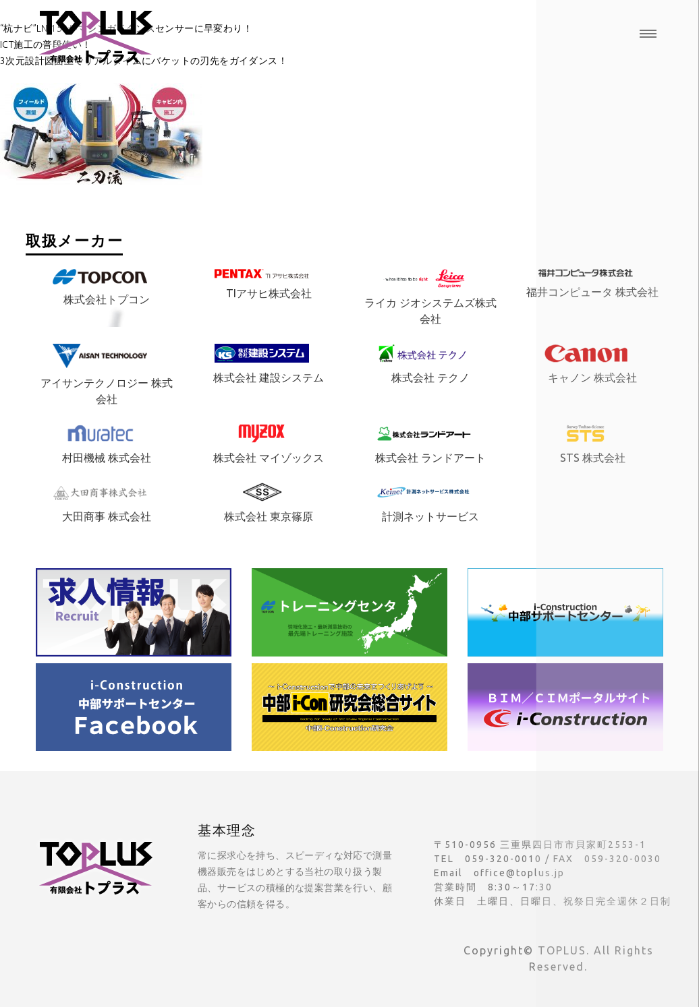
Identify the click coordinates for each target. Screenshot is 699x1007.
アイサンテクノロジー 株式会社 (106, 378)
